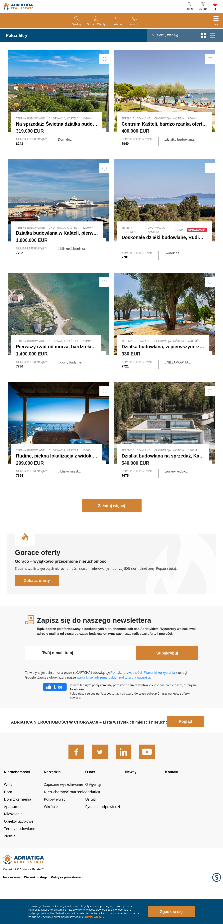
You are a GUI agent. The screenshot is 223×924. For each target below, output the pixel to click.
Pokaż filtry (16, 35)
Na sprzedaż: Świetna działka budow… (58, 124)
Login (189, 8)
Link (58, 217)
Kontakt (135, 24)
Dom (8, 816)
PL (215, 8)
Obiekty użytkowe (18, 845)
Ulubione (117, 24)
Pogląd (185, 746)
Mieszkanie (13, 838)
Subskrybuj (167, 677)
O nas (90, 796)
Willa (8, 808)
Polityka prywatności (126, 697)
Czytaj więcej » (94, 916)
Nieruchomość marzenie (64, 816)
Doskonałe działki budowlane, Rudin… (164, 245)
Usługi (90, 823)
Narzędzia (52, 796)
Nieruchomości (17, 796)
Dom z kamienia (17, 823)
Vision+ (203, 8)
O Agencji (93, 808)
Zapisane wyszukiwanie (63, 808)
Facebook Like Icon (55, 711)
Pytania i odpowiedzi (102, 830)
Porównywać (54, 823)
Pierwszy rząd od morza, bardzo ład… (57, 358)
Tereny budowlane (19, 853)
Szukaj (76, 24)
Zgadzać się (171, 911)
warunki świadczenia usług (97, 702)
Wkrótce (51, 830)
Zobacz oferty (37, 605)
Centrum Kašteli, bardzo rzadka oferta (163, 124)
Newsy (131, 796)
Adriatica (92, 816)
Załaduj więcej (111, 530)
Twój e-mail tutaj (57, 677)
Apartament (14, 830)
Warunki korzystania (159, 697)
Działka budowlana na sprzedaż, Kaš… (164, 476)
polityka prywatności (134, 702)
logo (18, 6)
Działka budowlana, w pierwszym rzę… (164, 358)
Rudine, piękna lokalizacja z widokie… (58, 476)
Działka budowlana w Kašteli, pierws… (58, 241)
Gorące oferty (96, 24)
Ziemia (9, 860)
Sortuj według (167, 35)
